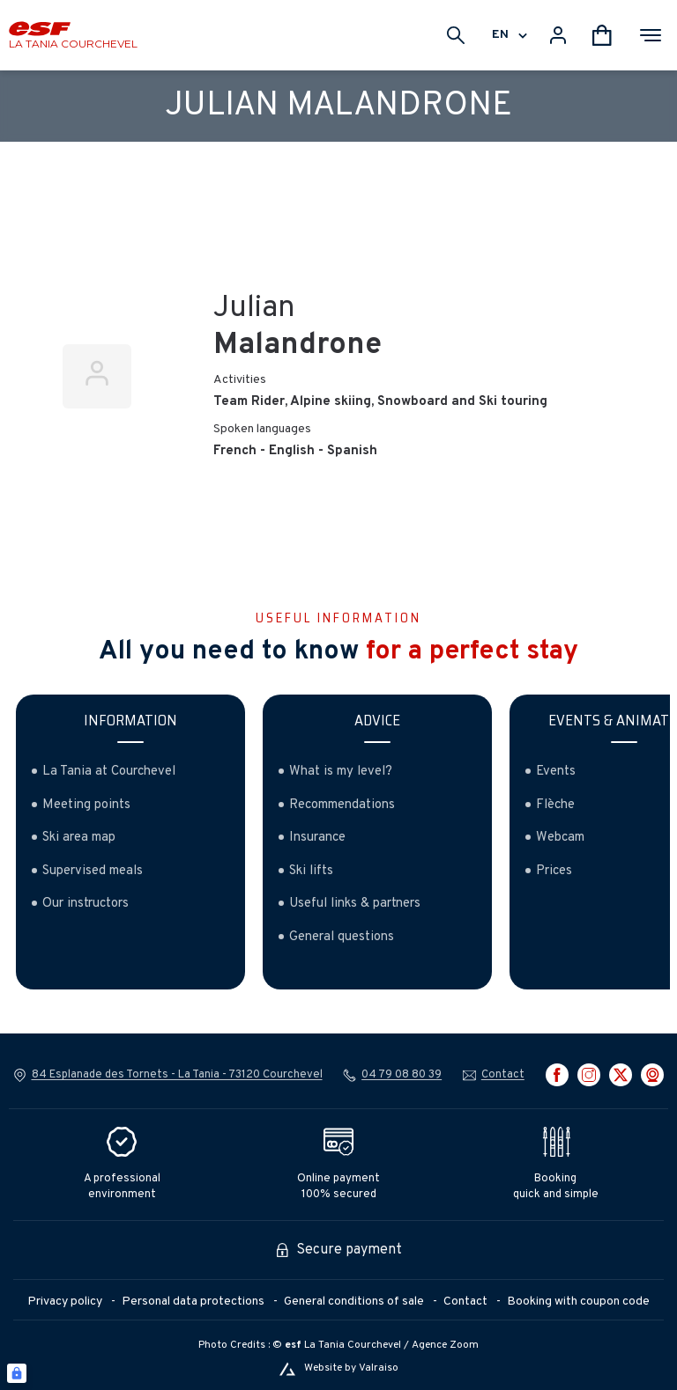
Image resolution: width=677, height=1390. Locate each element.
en (500, 34)
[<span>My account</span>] (558, 35)
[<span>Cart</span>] (602, 35)
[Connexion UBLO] (16, 1373)
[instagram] (588, 1074)
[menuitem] (74, 1302)
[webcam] (652, 1074)
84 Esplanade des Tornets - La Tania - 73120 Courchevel (177, 1075)
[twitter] (620, 1074)
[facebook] (557, 1074)
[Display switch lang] (520, 35)
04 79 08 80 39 (401, 1075)
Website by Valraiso (351, 1368)
